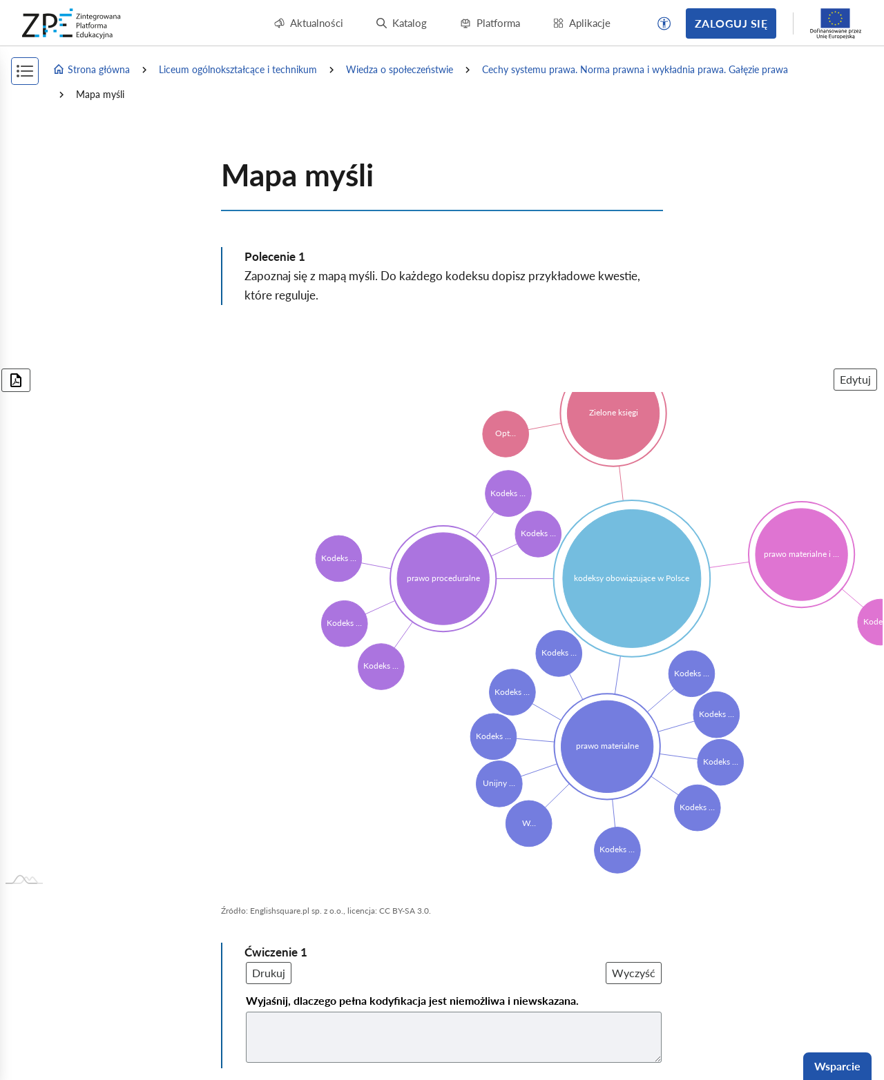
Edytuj (855, 379)
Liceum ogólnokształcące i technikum (238, 69)
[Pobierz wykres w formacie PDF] (15, 380)
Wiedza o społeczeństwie (399, 69)
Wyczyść (633, 972)
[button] (664, 23)
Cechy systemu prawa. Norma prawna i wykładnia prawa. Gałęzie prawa (635, 69)
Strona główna (91, 70)
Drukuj (268, 972)
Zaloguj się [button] (731, 23)
